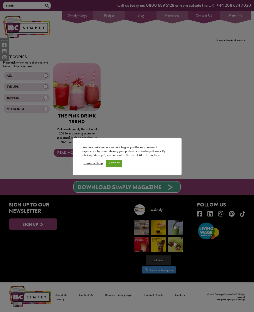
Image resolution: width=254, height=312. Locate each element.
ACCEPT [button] (114, 163)
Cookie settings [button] (93, 163)
